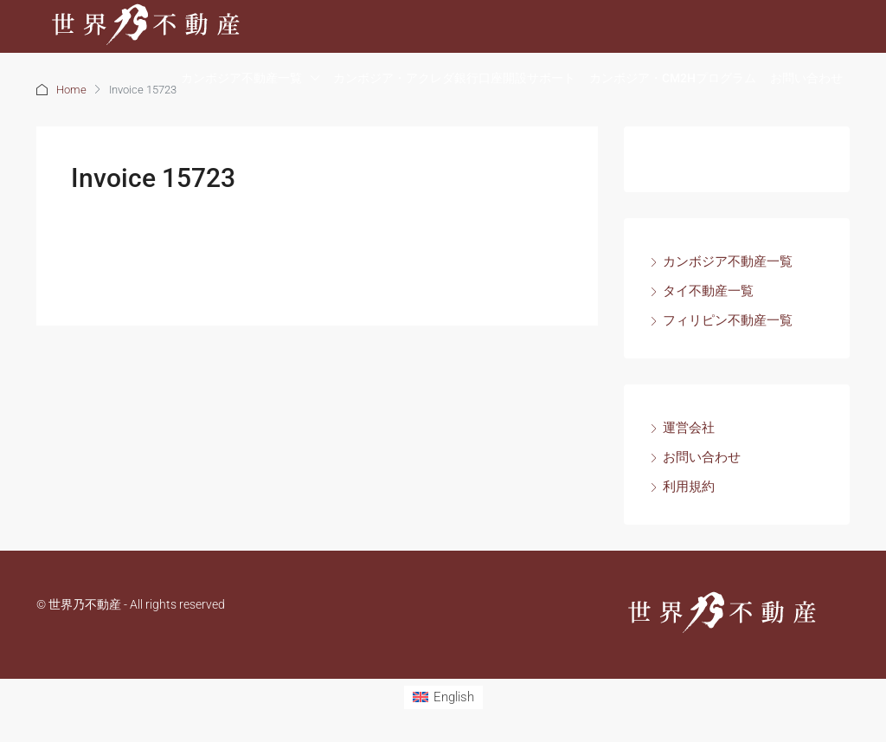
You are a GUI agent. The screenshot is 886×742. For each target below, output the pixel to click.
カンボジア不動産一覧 (241, 78)
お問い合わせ (806, 78)
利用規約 (689, 486)
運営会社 (689, 428)
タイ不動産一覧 (708, 291)
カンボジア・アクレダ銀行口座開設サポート (454, 78)
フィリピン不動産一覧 (728, 320)
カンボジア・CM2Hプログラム (672, 78)
